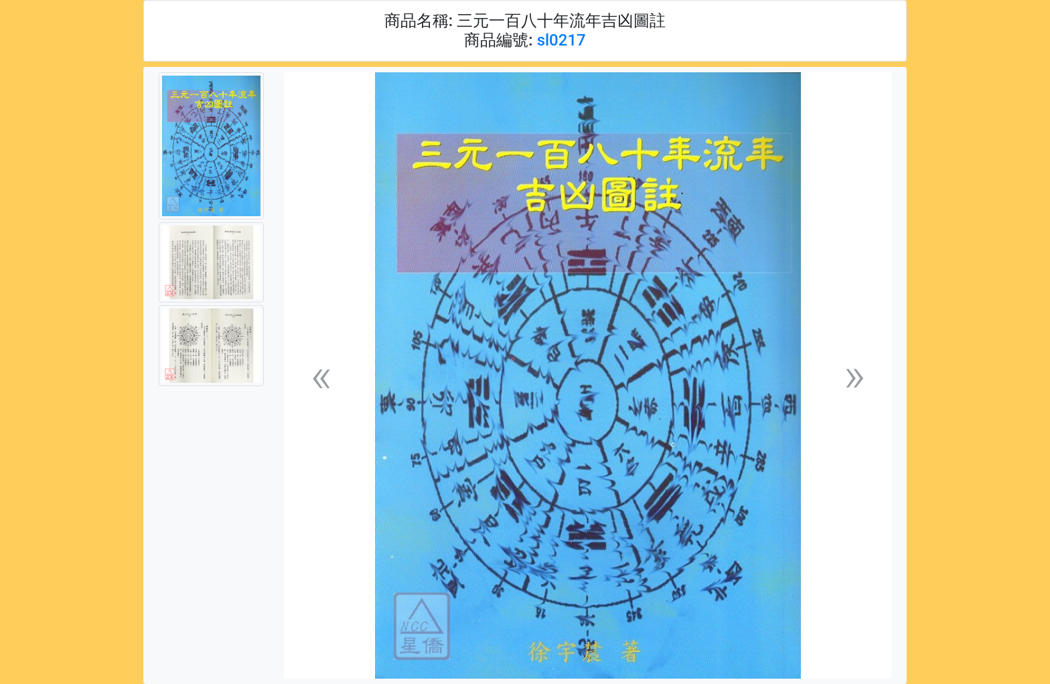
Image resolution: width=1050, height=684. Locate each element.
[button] (321, 375)
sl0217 (561, 40)
